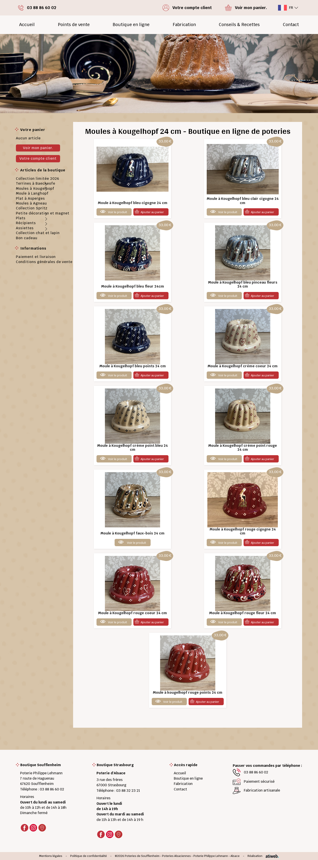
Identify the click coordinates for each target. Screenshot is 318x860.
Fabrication (184, 24)
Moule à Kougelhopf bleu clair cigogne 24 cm (243, 200)
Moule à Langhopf (32, 193)
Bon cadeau (26, 238)
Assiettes (25, 228)
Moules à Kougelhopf (35, 188)
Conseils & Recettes (239, 24)
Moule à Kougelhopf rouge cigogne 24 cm (243, 531)
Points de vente (74, 24)
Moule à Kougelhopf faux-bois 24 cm (132, 533)
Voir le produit (117, 212)
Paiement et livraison (36, 256)
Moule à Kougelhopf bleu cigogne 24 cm (132, 203)
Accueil (27, 24)
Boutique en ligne (131, 24)
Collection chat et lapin (38, 233)
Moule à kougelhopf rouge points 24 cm (187, 692)
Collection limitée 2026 (37, 178)
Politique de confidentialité (88, 856)
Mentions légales (50, 856)
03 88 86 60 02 (52, 789)
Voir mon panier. (38, 148)
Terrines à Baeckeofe (35, 183)
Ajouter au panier (152, 212)
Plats (20, 218)
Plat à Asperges (30, 198)
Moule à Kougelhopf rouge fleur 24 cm (242, 613)
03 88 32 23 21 (128, 790)
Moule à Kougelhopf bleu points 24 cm (132, 366)
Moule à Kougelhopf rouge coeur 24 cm (132, 613)
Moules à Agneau (31, 203)
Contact (291, 24)
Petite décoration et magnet (42, 213)
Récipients (26, 223)
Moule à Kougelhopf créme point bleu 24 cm (132, 447)
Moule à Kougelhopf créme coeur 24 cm (243, 366)
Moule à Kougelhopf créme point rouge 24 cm (242, 447)
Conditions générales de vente (44, 262)
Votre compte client (38, 158)
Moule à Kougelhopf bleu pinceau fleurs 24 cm (242, 284)
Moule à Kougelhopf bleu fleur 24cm (132, 286)
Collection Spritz (31, 208)
